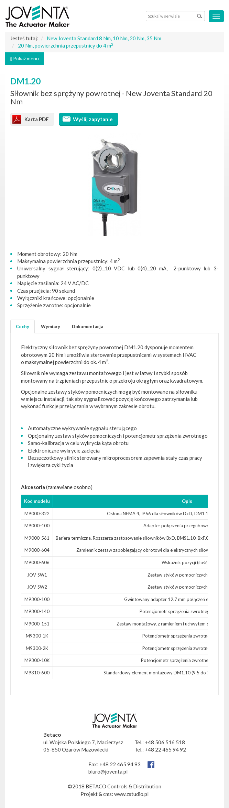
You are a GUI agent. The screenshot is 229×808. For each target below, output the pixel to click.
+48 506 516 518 (165, 742)
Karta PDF (36, 119)
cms (107, 794)
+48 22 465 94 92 (165, 749)
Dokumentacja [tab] (87, 326)
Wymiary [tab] (50, 326)
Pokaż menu (24, 58)
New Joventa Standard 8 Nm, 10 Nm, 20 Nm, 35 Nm (104, 38)
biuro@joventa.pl (108, 771)
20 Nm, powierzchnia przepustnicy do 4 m (65, 45)
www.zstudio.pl (131, 794)
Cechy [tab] (22, 326)
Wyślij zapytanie (93, 119)
